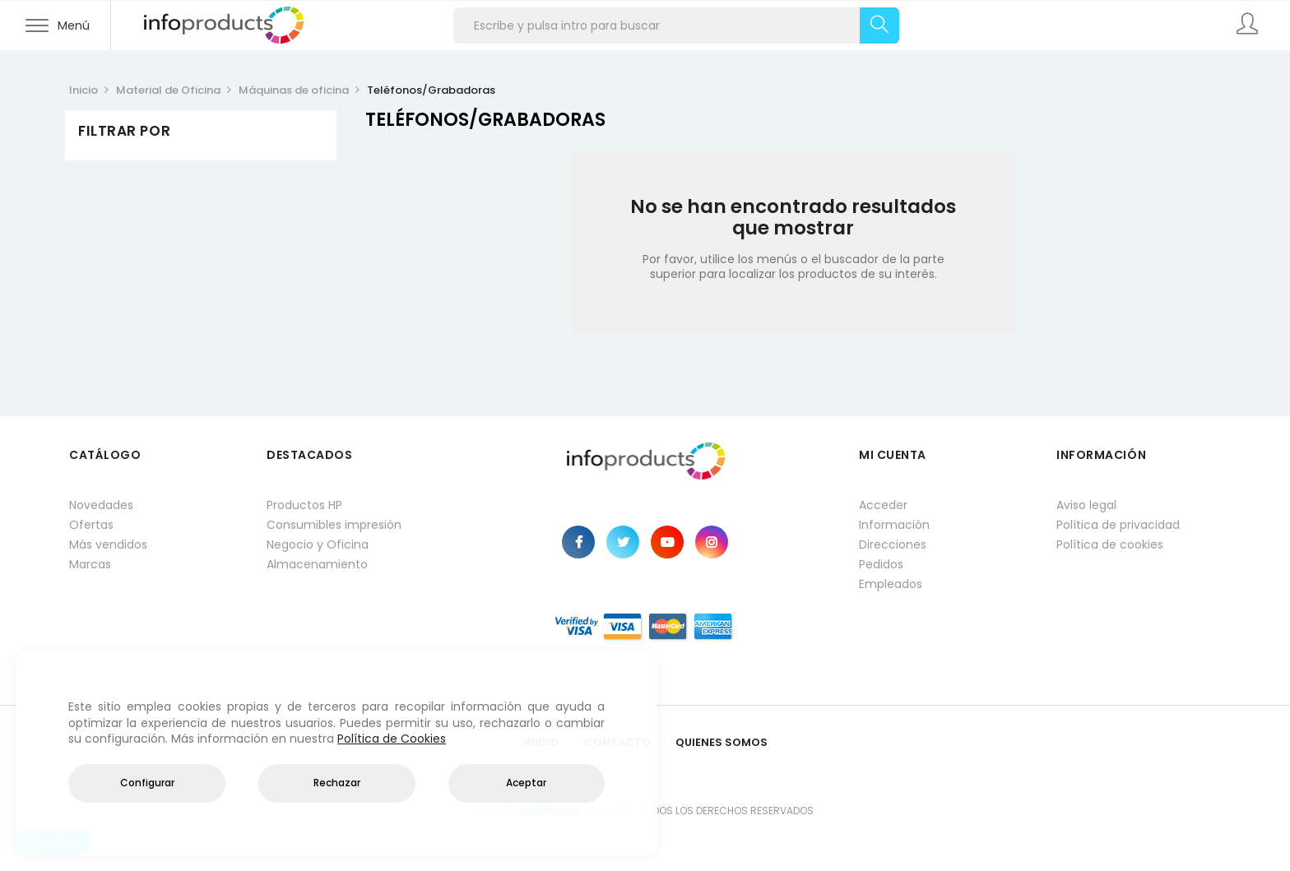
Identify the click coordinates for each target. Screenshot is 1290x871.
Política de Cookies (391, 738)
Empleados (890, 584)
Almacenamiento (317, 564)
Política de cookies (1109, 544)
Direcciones (892, 544)
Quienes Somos (721, 742)
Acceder (883, 505)
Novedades (101, 505)
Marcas (90, 564)
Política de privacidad (1118, 525)
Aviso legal (1086, 505)
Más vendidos (108, 544)
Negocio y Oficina (318, 544)
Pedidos (881, 564)
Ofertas (91, 525)
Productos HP (304, 505)
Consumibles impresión (334, 525)
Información (894, 525)
